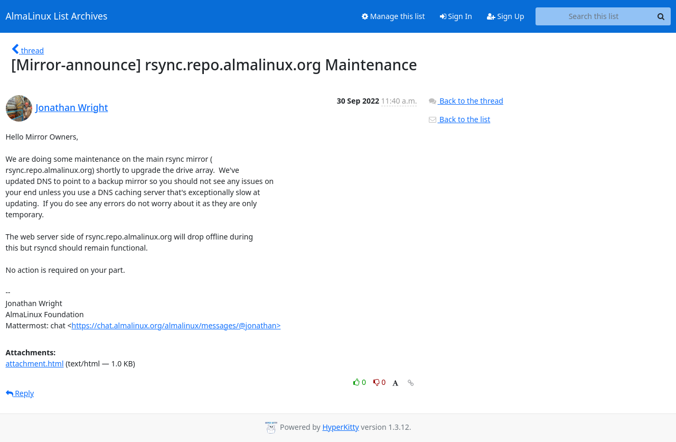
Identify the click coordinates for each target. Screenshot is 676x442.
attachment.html (35, 363)
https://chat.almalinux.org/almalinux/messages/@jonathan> (175, 325)
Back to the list (459, 119)
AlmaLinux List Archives (57, 16)
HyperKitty (340, 427)
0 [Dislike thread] (379, 382)
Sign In (456, 16)
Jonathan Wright (72, 107)
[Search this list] (594, 16)
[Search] (661, 16)
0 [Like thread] (360, 382)
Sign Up (505, 16)
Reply (20, 393)
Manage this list (393, 16)
